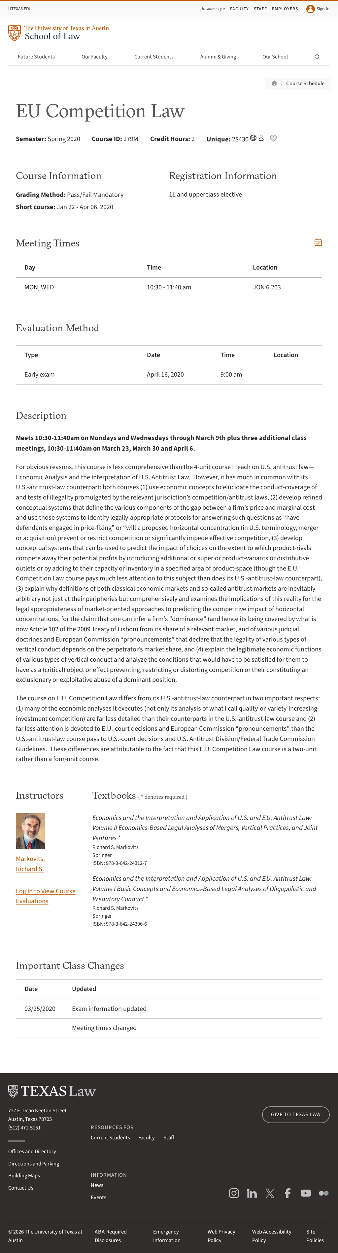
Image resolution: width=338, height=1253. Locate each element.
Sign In (317, 9)
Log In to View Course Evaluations (46, 896)
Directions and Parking (33, 1164)
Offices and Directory (32, 1152)
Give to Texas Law (296, 1115)
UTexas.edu (20, 9)
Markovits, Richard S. (30, 843)
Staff (260, 9)
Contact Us (20, 1188)
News (97, 1185)
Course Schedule (305, 84)
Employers (285, 9)
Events (98, 1197)
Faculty (239, 9)
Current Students (157, 57)
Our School (278, 57)
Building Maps (24, 1176)
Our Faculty (98, 57)
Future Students (40, 57)
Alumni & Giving (222, 57)
